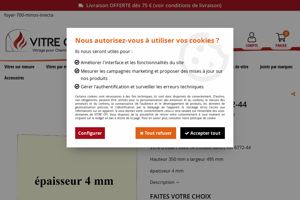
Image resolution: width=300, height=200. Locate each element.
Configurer (90, 133)
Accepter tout (202, 133)
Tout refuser (156, 133)
